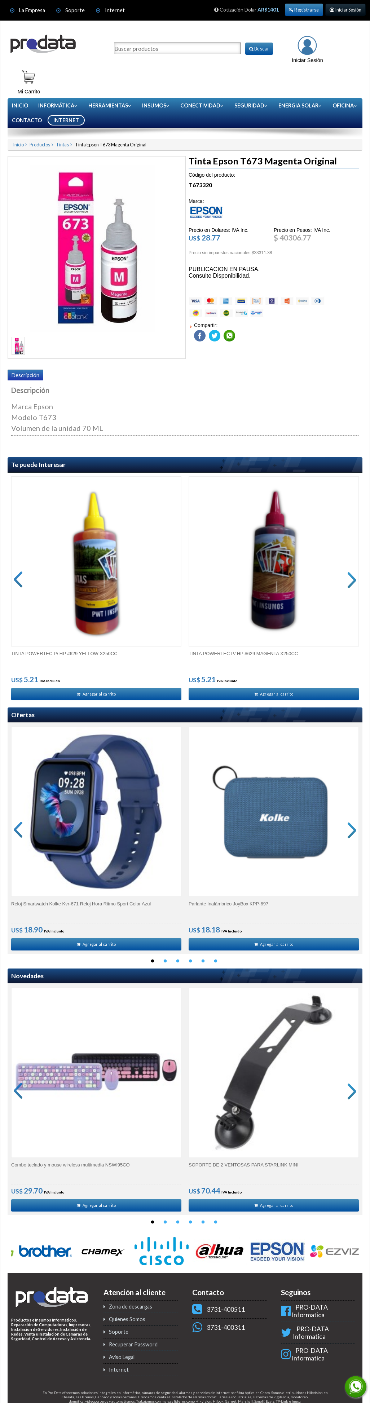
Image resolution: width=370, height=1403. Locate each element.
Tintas (62, 144)
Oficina (344, 105)
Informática (58, 105)
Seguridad (251, 105)
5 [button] (203, 964)
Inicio (20, 105)
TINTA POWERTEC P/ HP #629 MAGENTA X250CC (243, 653)
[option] (96, 588)
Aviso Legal (122, 1362)
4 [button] (190, 964)
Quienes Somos (127, 1324)
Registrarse (304, 10)
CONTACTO (27, 120)
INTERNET (66, 120)
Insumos (156, 105)
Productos (40, 144)
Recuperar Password (133, 1349)
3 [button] (177, 964)
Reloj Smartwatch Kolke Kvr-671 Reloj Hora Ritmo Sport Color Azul (81, 905)
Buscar (259, 49)
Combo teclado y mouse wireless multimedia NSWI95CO (70, 1168)
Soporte (75, 10)
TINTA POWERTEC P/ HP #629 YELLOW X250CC (64, 653)
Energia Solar (300, 105)
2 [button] (165, 964)
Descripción (25, 375)
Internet (115, 10)
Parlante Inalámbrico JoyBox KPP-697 (228, 905)
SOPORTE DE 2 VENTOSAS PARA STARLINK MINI (244, 1168)
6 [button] (215, 964)
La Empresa (32, 10)
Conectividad (202, 105)
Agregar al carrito (96, 695)
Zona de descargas (130, 1312)
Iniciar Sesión (345, 10)
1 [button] (152, 964)
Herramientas (110, 105)
